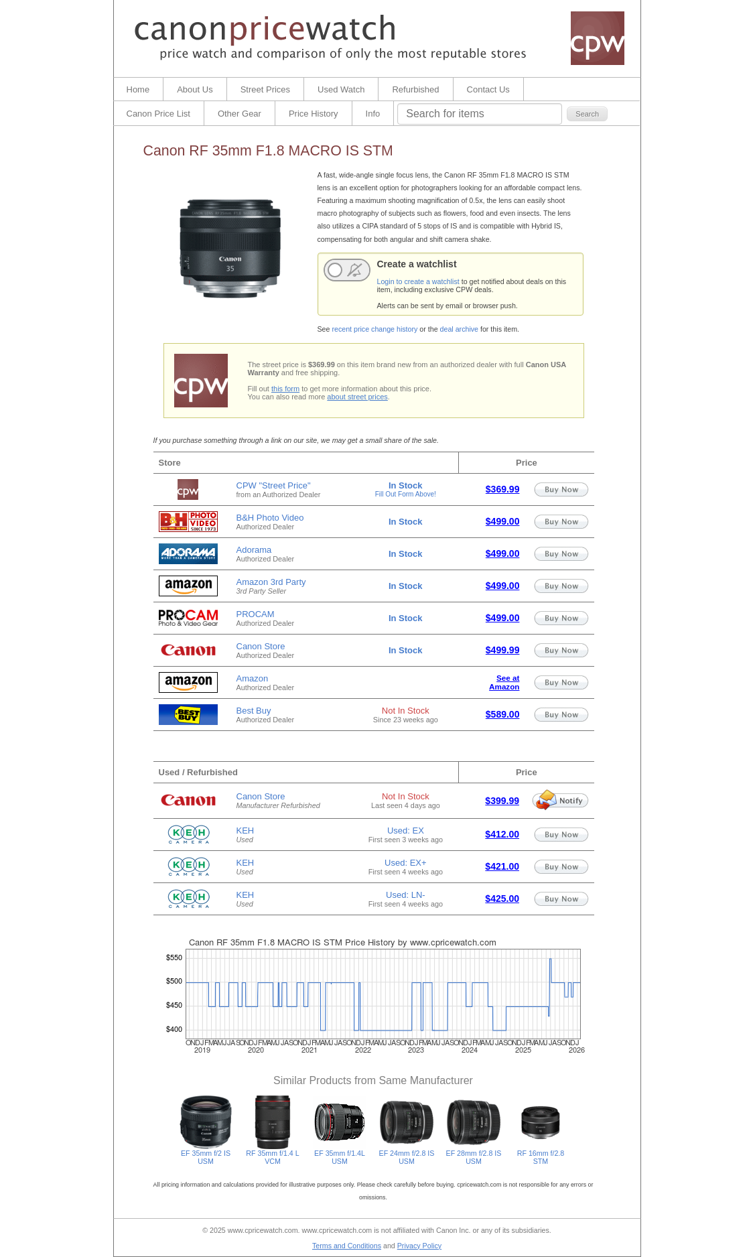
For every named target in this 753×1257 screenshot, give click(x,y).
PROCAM (255, 614)
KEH (245, 830)
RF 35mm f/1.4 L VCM (272, 1153)
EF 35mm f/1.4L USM (339, 1153)
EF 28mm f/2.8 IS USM (474, 1153)
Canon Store (260, 646)
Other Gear (239, 114)
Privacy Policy (419, 1246)
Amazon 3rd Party (271, 582)
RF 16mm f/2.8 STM (540, 1153)
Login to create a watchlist (418, 281)
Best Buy (253, 711)
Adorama (254, 550)
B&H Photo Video (270, 518)
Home (138, 89)
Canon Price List (158, 114)
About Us (194, 89)
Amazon (252, 678)
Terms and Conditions (346, 1246)
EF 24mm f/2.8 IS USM (407, 1153)
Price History (313, 114)
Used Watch (341, 89)
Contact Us (488, 89)
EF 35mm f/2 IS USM (205, 1153)
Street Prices (265, 89)
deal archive (459, 329)
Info (373, 114)
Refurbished (415, 89)
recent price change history (374, 329)
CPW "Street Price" (273, 485)
